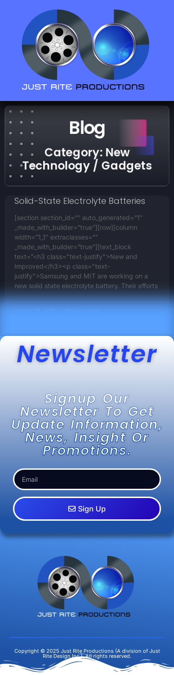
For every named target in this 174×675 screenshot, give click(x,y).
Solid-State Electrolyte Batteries (79, 201)
